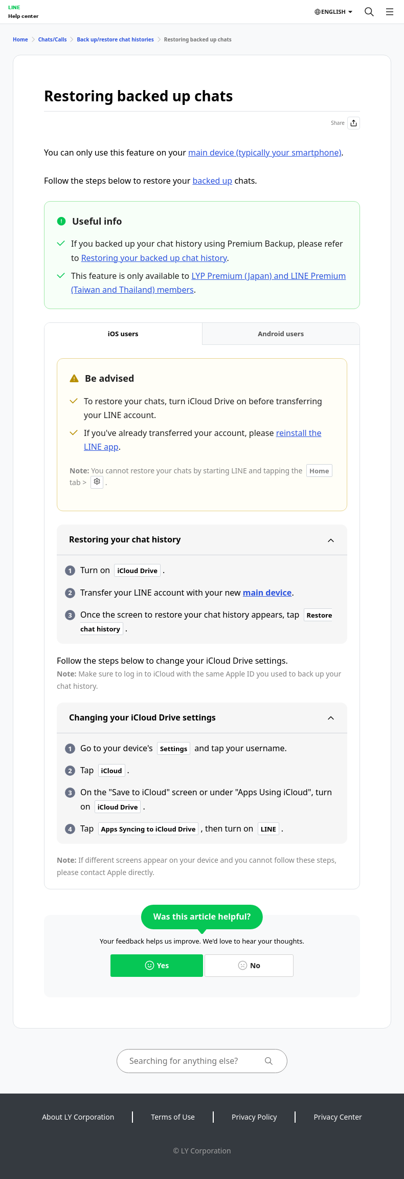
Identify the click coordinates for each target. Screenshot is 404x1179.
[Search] (369, 12)
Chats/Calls (52, 39)
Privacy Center (337, 1117)
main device (267, 592)
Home (20, 39)
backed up (212, 180)
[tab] (123, 334)
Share (345, 123)
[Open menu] (389, 12)
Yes (157, 965)
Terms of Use (173, 1117)
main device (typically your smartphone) (264, 152)
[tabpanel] (202, 618)
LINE (14, 7)
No (249, 965)
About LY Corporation (78, 1117)
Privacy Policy (254, 1117)
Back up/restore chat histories (115, 39)
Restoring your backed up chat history (154, 258)
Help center (23, 15)
